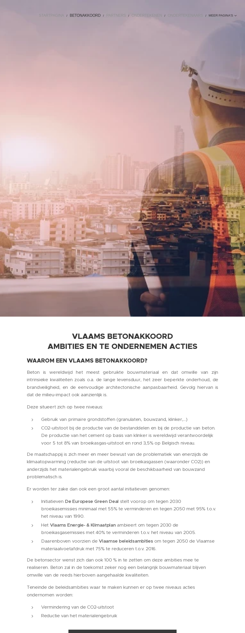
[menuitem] (50, 16)
